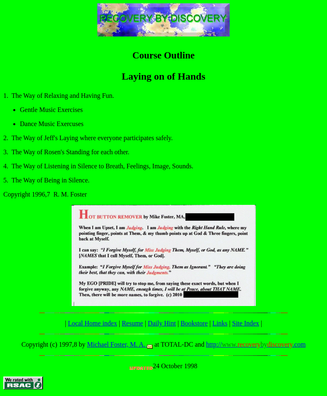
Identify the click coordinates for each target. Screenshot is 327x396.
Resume (132, 323)
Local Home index (92, 323)
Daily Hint (162, 323)
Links (219, 323)
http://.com (256, 344)
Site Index (245, 323)
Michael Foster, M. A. (120, 344)
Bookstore (194, 323)
